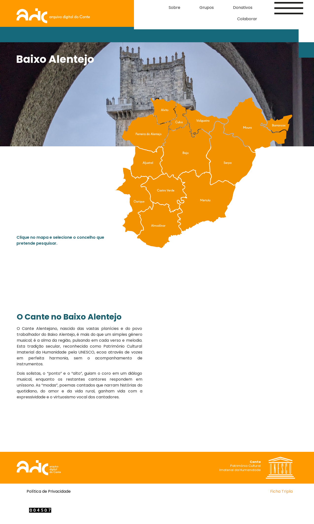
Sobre (174, 7)
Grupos (206, 7)
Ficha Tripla (281, 491)
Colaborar (247, 19)
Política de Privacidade (49, 491)
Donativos (242, 7)
